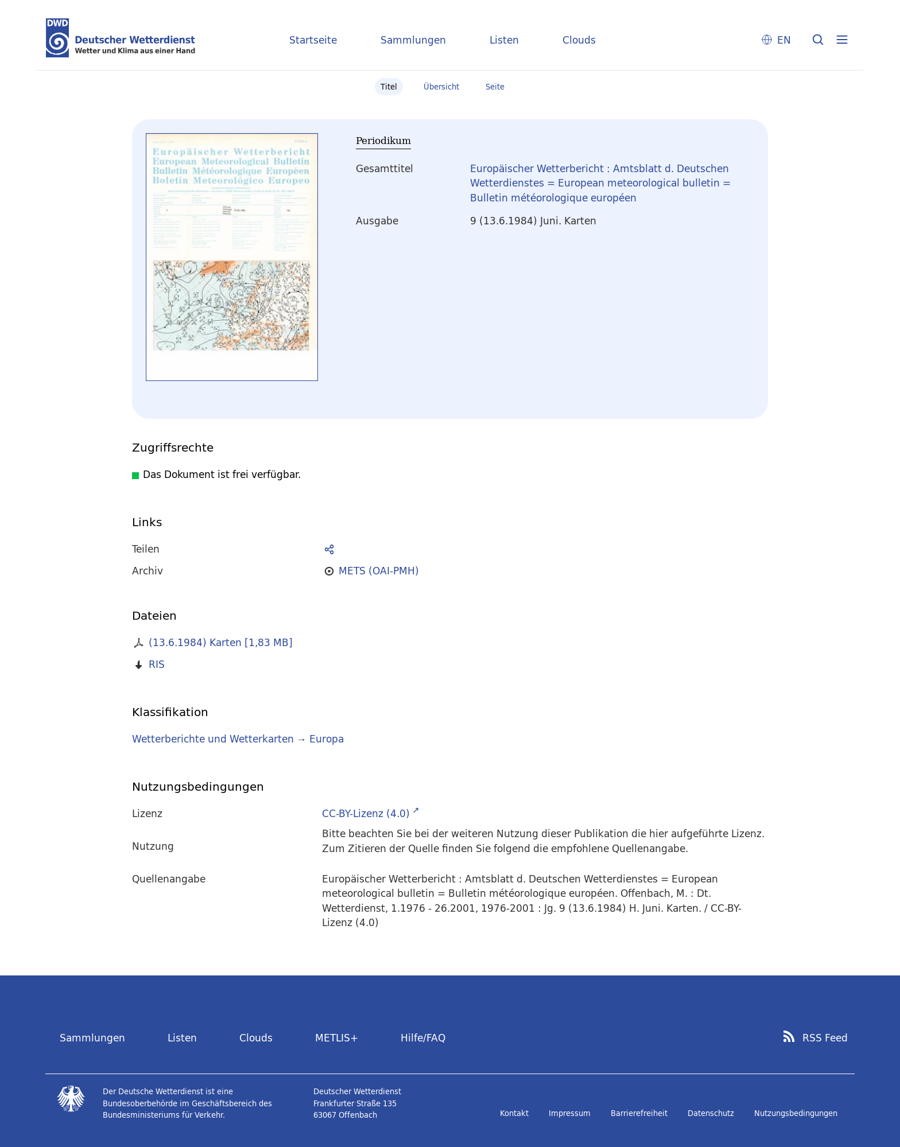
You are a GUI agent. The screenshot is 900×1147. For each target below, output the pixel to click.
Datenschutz (711, 1113)
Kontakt (514, 1113)
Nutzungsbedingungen (795, 1113)
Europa (326, 738)
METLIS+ (336, 1037)
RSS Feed (825, 1038)
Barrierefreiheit (639, 1113)
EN (784, 40)
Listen (504, 40)
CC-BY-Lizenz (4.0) (366, 813)
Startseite (313, 40)
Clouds (579, 40)
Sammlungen (413, 40)
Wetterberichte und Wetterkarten (213, 738)
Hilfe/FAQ (423, 1037)
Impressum (570, 1113)
